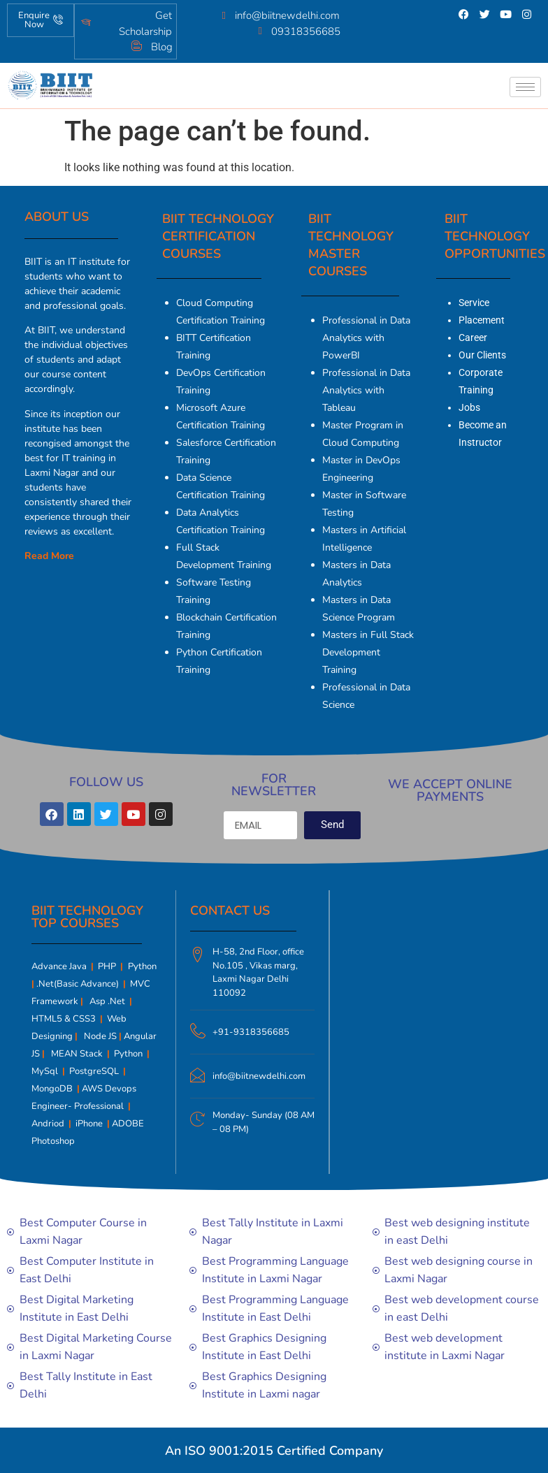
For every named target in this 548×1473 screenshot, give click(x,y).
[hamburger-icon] (525, 87)
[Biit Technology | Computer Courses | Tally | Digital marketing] (429, 1009)
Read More (49, 556)
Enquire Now (40, 20)
